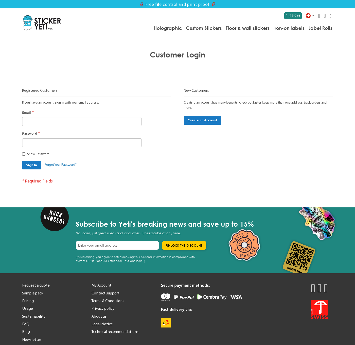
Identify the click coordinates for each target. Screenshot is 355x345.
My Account (101, 285)
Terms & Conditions (107, 300)
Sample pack (32, 293)
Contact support (105, 293)
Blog (26, 331)
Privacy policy (102, 308)
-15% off (293, 16)
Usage (27, 308)
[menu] (199, 28)
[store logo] (42, 23)
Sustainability (34, 316)
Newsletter (31, 339)
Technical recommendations (115, 331)
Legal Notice (102, 323)
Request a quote (36, 285)
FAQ (25, 323)
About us (98, 316)
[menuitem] (168, 28)
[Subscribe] (184, 245)
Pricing (28, 300)
